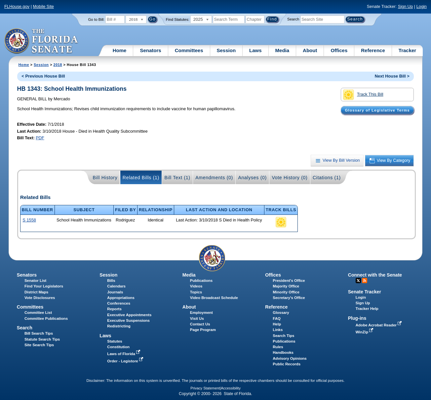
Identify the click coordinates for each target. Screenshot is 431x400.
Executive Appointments (129, 315)
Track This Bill (363, 94)
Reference (373, 50)
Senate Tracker (364, 291)
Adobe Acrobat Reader (379, 325)
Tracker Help (367, 309)
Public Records (286, 364)
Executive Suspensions (128, 320)
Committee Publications (46, 318)
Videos (196, 286)
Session (226, 50)
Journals (115, 292)
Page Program (203, 330)
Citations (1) (327, 177)
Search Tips (283, 336)
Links (278, 330)
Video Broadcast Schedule (214, 298)
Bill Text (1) (177, 177)
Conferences (118, 303)
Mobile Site (43, 6)
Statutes (114, 341)
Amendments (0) (214, 177)
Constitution (118, 347)
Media (282, 50)
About (310, 50)
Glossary (281, 313)
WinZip (365, 332)
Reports (114, 309)
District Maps (36, 292)
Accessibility (231, 388)
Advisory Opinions (289, 358)
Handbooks (283, 352)
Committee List (38, 313)
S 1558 (29, 219)
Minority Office (286, 292)
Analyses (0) (252, 177)
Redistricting (118, 326)
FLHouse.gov (16, 6)
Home (120, 50)
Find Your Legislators (43, 286)
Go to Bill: (96, 19)
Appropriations (121, 298)
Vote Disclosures (39, 298)
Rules (278, 347)
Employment (201, 313)
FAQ (277, 318)
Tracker (407, 50)
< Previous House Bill (43, 76)
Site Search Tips (39, 345)
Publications (201, 281)
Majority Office (286, 286)
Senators (150, 50)
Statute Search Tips (42, 339)
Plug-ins (357, 318)
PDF (40, 137)
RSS (364, 280)
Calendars (116, 286)
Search (293, 19)
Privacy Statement (205, 388)
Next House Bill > (392, 76)
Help (277, 324)
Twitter (358, 280)
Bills (111, 281)
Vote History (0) (289, 177)
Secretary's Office (289, 298)
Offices (339, 50)
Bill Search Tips (38, 333)
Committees (189, 50)
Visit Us (197, 318)
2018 (58, 65)
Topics (196, 292)
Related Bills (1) (141, 177)
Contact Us (200, 324)
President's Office (289, 281)
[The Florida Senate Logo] (41, 41)
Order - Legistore (125, 361)
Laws (255, 50)
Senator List (35, 281)
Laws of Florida (124, 354)
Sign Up (405, 6)
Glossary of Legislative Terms (377, 110)
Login (421, 6)
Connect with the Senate (375, 275)
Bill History (105, 177)
